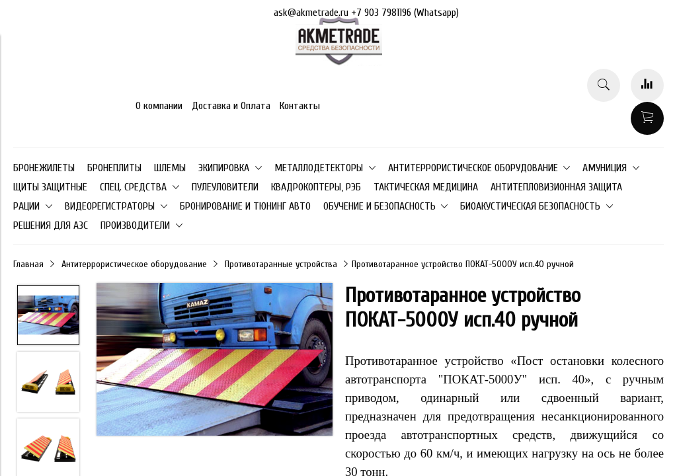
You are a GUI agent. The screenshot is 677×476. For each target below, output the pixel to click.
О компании (159, 106)
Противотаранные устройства (281, 264)
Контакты (300, 106)
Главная (28, 264)
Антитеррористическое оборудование (134, 264)
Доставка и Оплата (231, 106)
